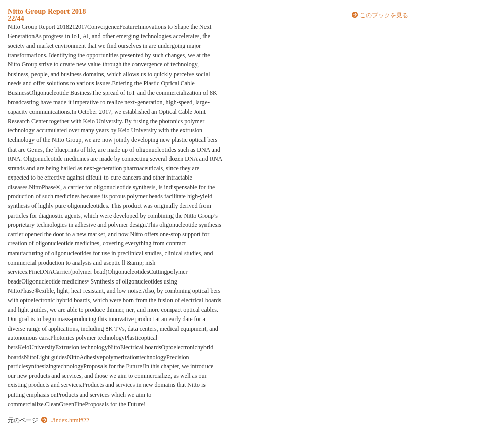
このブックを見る (384, 15)
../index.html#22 (69, 420)
